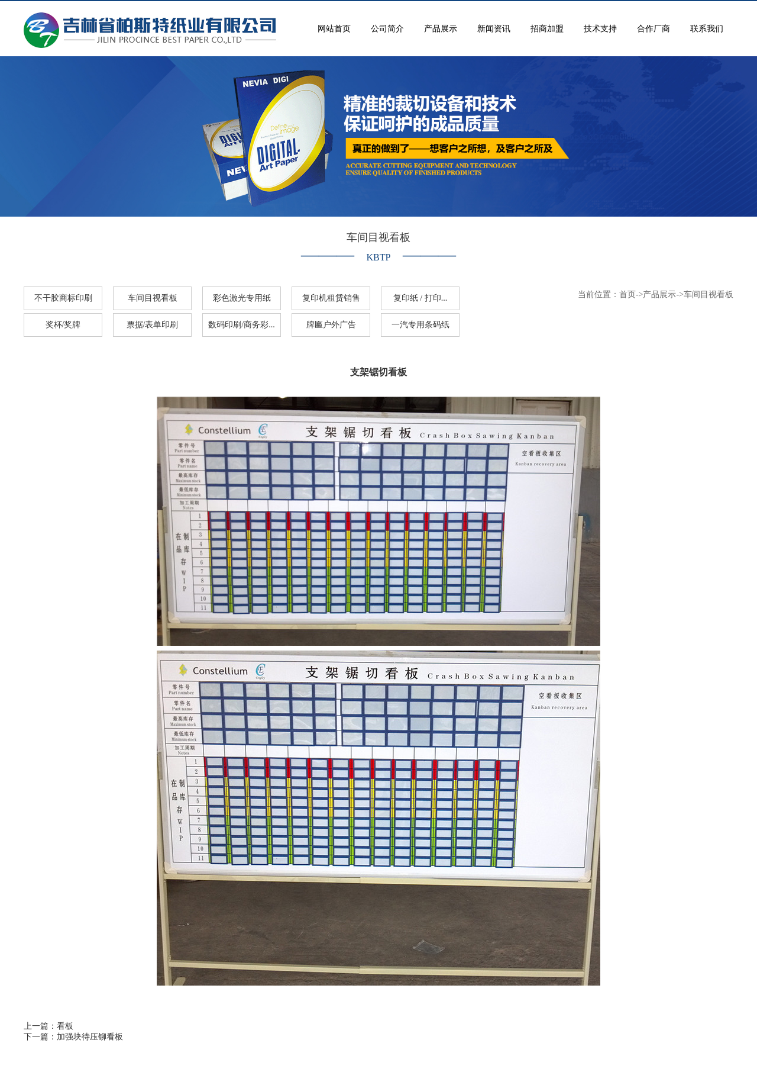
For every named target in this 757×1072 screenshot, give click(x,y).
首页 (627, 294)
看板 (65, 1026)
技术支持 (600, 28)
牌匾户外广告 (331, 324)
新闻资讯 (493, 28)
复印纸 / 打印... (420, 298)
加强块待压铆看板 (90, 1036)
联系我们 (706, 28)
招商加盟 (547, 28)
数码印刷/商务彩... (241, 324)
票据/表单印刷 (153, 324)
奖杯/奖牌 (63, 324)
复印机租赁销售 (331, 298)
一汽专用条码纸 (420, 324)
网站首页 (334, 28)
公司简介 (387, 28)
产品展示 (440, 28)
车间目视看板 (152, 298)
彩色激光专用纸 (242, 298)
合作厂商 (653, 28)
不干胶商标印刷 (63, 298)
